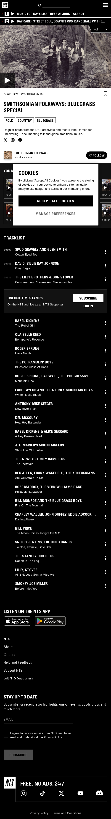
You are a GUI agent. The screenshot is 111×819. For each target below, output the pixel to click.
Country (25, 120)
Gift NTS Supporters (18, 678)
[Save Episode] (105, 93)
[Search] (39, 5)
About (8, 646)
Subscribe (88, 298)
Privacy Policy (53, 737)
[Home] (5, 5)
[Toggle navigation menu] (105, 5)
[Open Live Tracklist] (95, 29)
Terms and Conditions (66, 813)
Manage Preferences (55, 213)
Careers (9, 654)
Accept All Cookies (55, 201)
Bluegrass (45, 120)
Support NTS (13, 670)
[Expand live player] (106, 29)
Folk (9, 120)
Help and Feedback (18, 662)
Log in (88, 306)
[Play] (55, 56)
